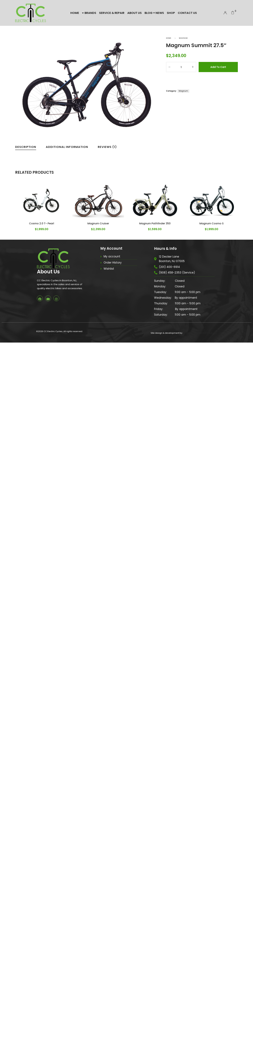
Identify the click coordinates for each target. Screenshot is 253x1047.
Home (74, 13)
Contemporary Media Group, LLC (200, 1037)
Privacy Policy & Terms (48, 1038)
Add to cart (218, 67)
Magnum (183, 38)
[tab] (25, 147)
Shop (171, 13)
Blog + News (154, 13)
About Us (134, 13)
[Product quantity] (181, 67)
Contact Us (187, 13)
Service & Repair (111, 13)
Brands (89, 13)
